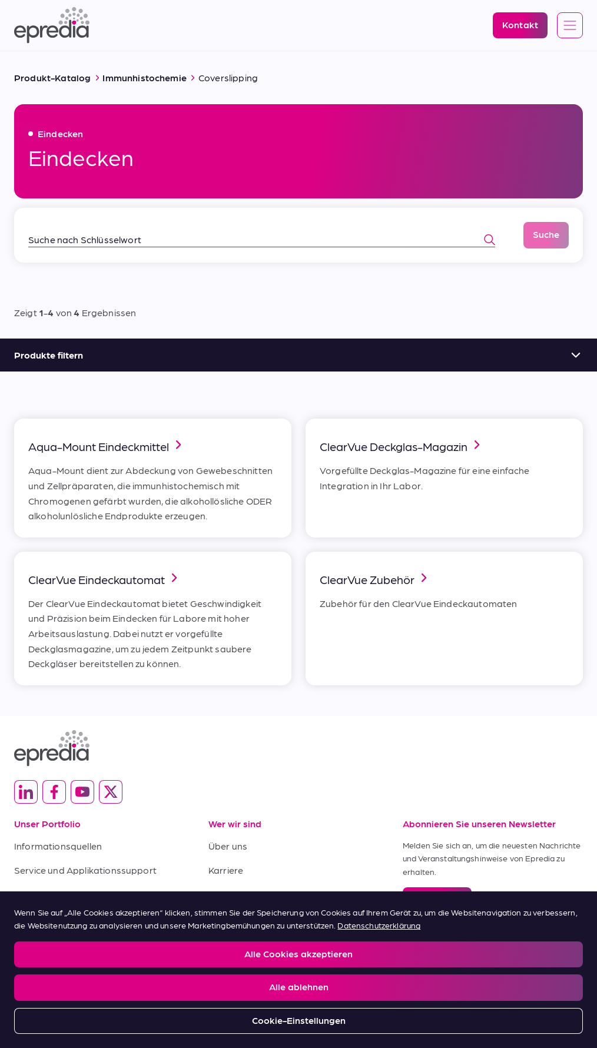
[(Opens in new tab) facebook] (54, 792)
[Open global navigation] (570, 25)
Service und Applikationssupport (85, 869)
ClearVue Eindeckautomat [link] (104, 578)
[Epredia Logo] (51, 25)
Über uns (227, 845)
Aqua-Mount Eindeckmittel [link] (106, 445)
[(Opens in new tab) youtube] (82, 792)
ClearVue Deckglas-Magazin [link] (402, 445)
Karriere (225, 869)
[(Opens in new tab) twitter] (111, 792)
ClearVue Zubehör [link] (375, 578)
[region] (298, 969)
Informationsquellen (58, 845)
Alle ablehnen (299, 986)
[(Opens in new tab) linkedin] (26, 792)
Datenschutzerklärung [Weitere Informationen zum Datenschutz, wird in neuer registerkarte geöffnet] (378, 925)
